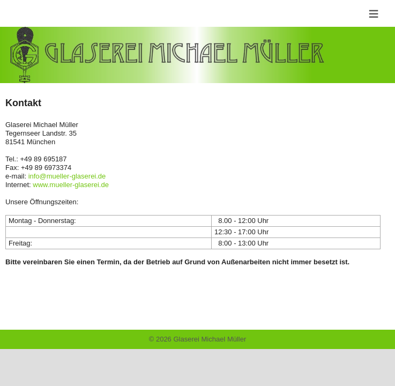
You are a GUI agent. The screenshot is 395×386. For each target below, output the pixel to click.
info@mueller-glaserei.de (67, 176)
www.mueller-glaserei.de (71, 185)
